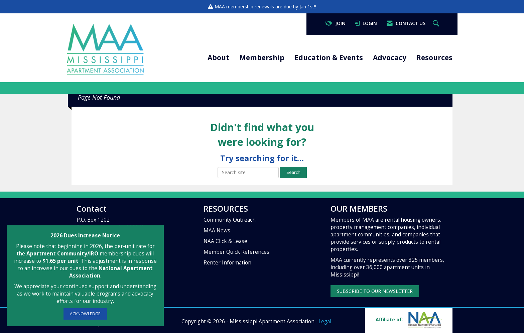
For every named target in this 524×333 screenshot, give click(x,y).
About (218, 57)
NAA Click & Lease (225, 241)
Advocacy (389, 57)
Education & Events (328, 57)
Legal (324, 321)
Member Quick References (236, 251)
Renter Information (227, 262)
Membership (261, 57)
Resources (434, 57)
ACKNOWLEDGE (85, 314)
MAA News (217, 230)
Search (293, 172)
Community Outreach (230, 219)
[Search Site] (437, 23)
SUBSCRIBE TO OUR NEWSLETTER (375, 291)
